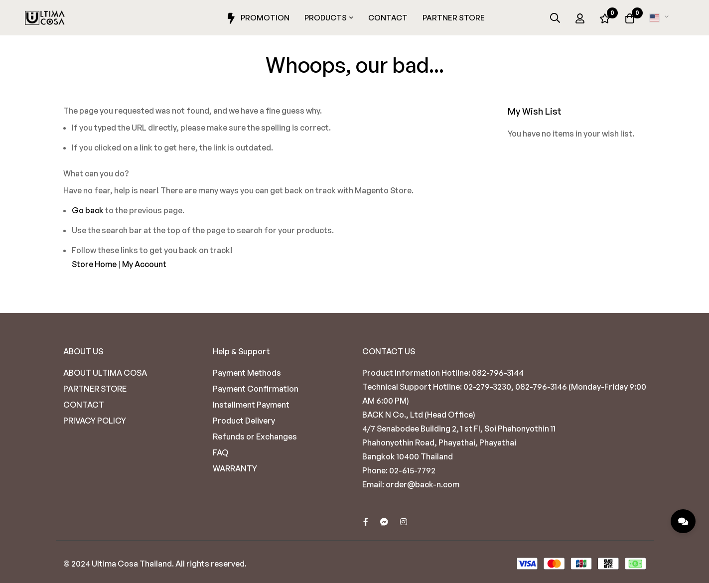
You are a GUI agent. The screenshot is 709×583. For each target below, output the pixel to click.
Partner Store (454, 17)
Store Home (94, 264)
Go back (88, 210)
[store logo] (45, 17)
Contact (388, 17)
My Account (144, 264)
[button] (660, 18)
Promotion (256, 18)
